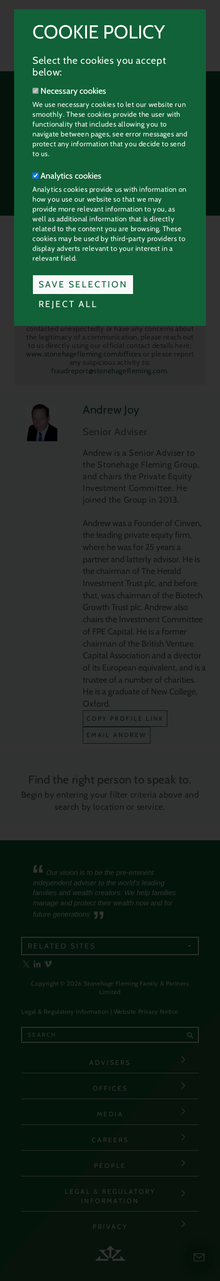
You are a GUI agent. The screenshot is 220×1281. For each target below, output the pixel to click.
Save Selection (83, 284)
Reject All (68, 304)
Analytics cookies (67, 176)
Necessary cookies (69, 91)
